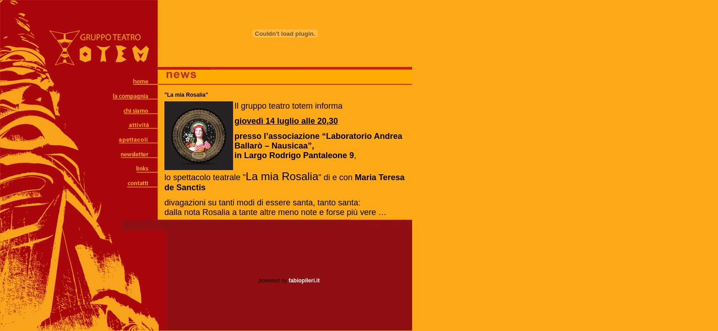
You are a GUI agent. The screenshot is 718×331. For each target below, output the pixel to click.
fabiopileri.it (304, 280)
